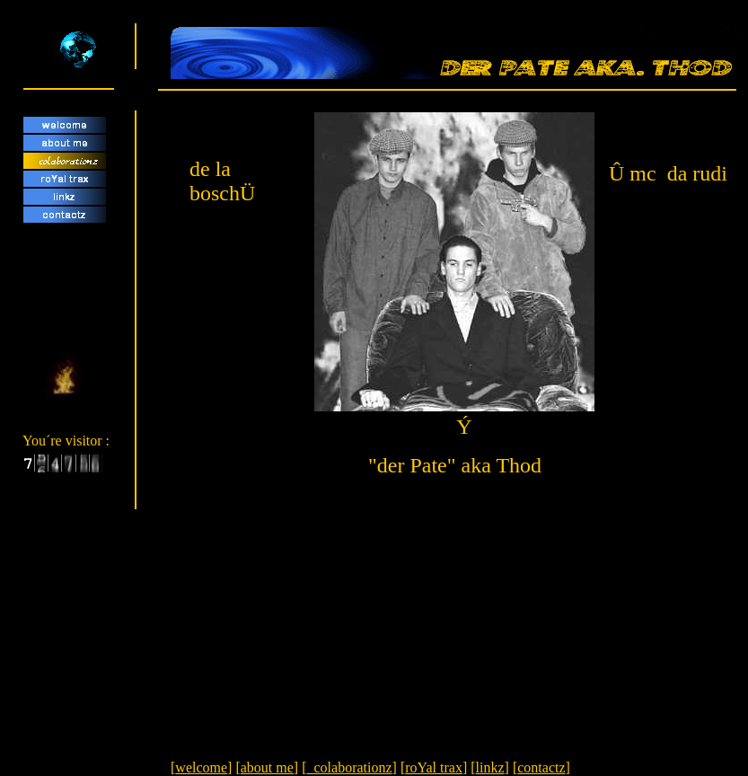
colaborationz (349, 767)
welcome (201, 767)
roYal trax (433, 767)
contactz (541, 767)
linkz (490, 767)
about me (267, 767)
